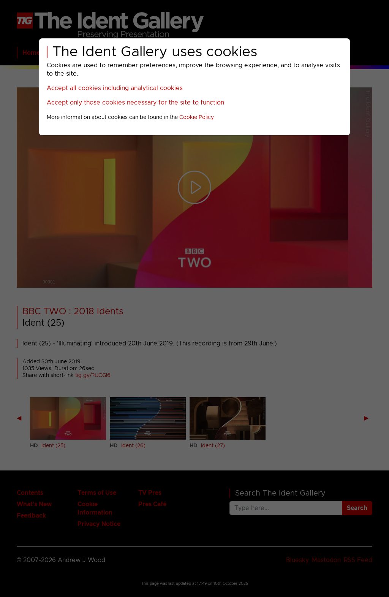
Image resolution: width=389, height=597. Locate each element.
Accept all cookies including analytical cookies (115, 88)
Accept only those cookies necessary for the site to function (135, 103)
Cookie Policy (196, 117)
